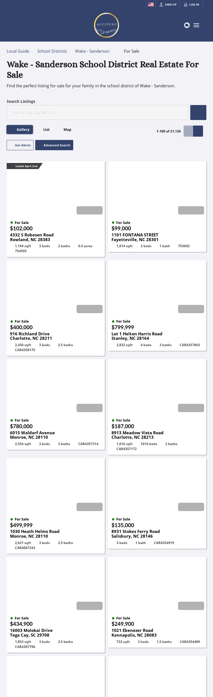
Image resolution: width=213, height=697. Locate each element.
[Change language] (151, 4)
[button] (198, 112)
